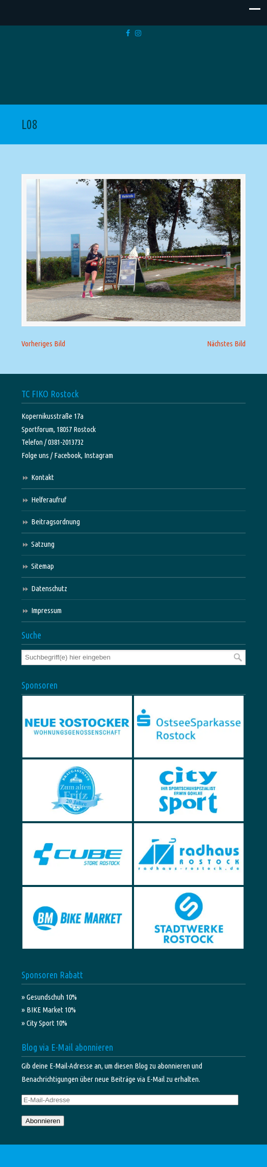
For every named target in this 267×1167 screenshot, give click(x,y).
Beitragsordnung (55, 521)
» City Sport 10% (44, 1023)
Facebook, (69, 455)
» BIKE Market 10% (48, 1009)
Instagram (98, 455)
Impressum (46, 610)
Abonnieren (42, 1121)
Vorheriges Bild (43, 343)
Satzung (43, 544)
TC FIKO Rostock (133, 72)
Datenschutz (49, 588)
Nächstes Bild (226, 343)
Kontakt (42, 477)
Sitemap (42, 566)
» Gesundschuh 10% (49, 997)
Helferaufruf (48, 499)
